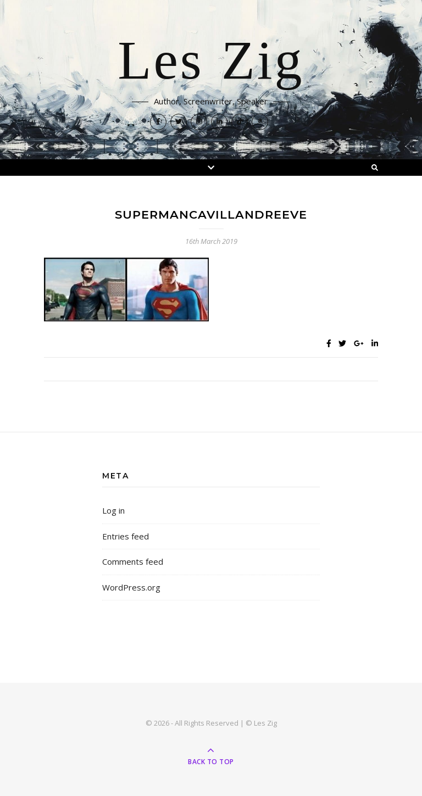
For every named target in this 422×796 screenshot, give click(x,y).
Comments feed (132, 561)
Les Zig (211, 61)
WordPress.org (131, 587)
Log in (113, 510)
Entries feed (125, 536)
